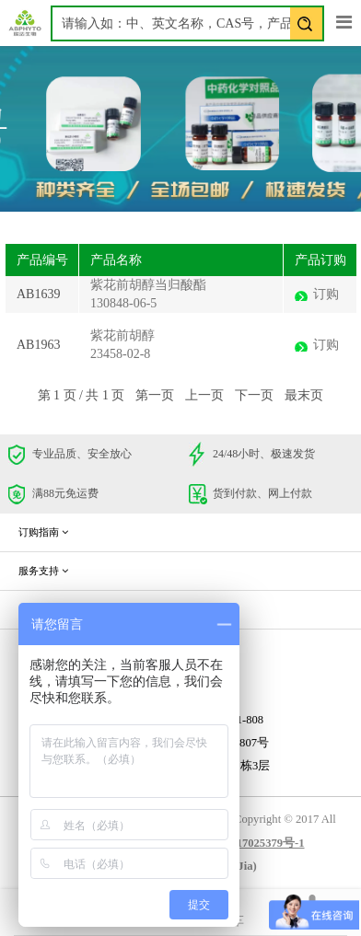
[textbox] (187, 23)
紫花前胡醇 (122, 335)
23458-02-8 (120, 354)
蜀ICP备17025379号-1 (248, 843)
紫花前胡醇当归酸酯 (148, 285)
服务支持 (43, 570)
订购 (326, 294)
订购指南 (43, 531)
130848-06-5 (123, 303)
